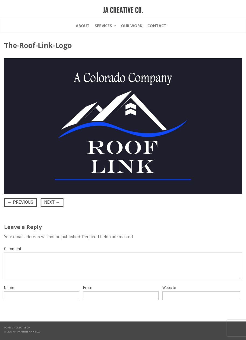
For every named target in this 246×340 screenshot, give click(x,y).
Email (87, 288)
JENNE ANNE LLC (30, 331)
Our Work (131, 25)
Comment (12, 249)
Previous (20, 202)
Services (103, 25)
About (83, 25)
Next (52, 202)
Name (9, 288)
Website (169, 288)
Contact (156, 25)
